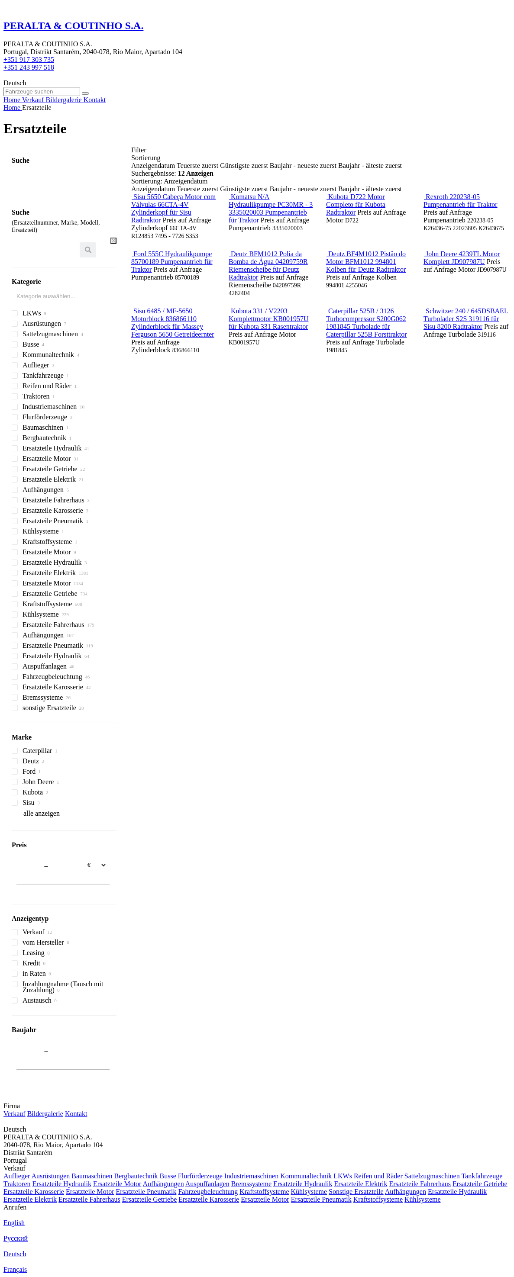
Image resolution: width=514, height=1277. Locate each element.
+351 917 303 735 (28, 59)
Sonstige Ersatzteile (356, 1191)
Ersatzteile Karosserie (33, 1191)
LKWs (342, 1176)
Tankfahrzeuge (481, 1176)
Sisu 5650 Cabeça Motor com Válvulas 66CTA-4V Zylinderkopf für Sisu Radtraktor (173, 208)
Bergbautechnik (136, 1176)
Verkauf (14, 1113)
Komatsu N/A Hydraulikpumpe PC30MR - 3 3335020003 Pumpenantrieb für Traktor (271, 208)
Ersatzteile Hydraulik (61, 1183)
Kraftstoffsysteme (264, 1191)
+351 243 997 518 (28, 67)
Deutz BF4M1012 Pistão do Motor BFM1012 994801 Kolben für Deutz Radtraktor (366, 261)
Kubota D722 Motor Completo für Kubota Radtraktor (355, 204)
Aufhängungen (163, 1183)
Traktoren (17, 1183)
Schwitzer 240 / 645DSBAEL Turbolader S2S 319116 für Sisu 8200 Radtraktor (465, 318)
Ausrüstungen (50, 1176)
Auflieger (16, 1176)
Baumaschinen (91, 1176)
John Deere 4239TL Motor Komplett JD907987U (461, 257)
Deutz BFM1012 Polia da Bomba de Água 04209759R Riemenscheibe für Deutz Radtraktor (268, 265)
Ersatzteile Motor (117, 1183)
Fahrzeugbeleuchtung (208, 1191)
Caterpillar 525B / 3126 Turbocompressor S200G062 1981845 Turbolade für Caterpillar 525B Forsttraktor (366, 322)
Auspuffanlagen (207, 1183)
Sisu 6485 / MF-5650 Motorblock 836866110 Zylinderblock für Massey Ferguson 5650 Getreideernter (172, 322)
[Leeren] (113, 241)
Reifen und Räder (378, 1176)
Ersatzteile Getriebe (480, 1183)
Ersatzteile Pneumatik (146, 1191)
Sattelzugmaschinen (432, 1176)
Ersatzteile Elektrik (360, 1183)
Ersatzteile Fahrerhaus (420, 1183)
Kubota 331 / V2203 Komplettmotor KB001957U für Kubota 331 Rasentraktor (268, 318)
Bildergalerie (45, 1113)
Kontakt (76, 1113)
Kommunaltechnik (306, 1176)
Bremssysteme (251, 1183)
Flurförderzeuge (200, 1176)
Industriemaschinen (251, 1176)
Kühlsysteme (309, 1191)
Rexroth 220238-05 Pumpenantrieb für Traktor (460, 200)
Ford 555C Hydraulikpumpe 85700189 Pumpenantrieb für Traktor (172, 261)
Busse (168, 1176)
